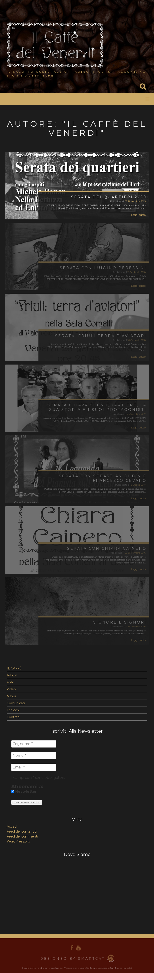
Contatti (13, 717)
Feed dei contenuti (22, 831)
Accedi (12, 826)
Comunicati (16, 703)
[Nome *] (33, 755)
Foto (10, 682)
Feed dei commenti (22, 836)
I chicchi (13, 710)
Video (11, 689)
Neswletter (24, 791)
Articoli (12, 675)
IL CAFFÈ (14, 668)
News (11, 696)
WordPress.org (18, 841)
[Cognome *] (33, 744)
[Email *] (33, 767)
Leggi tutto (138, 214)
